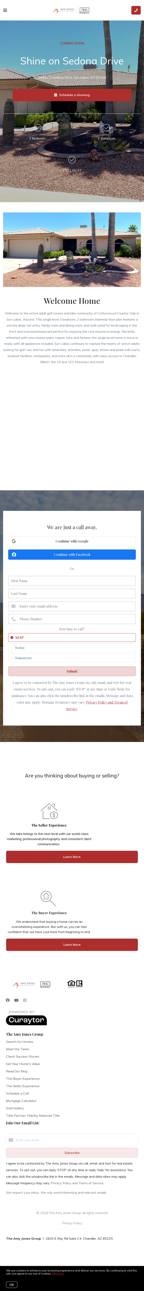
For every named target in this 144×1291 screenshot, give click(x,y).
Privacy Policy (72, 1223)
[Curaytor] (26, 1024)
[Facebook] (8, 1000)
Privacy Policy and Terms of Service (77, 1183)
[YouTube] (16, 1000)
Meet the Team (17, 1049)
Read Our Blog (16, 1071)
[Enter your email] (76, 1140)
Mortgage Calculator (21, 1101)
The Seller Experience (22, 1086)
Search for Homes (19, 1042)
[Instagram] (24, 1000)
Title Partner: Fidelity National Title (33, 1115)
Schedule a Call (17, 1093)
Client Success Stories (22, 1056)
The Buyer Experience (23, 1079)
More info (58, 1273)
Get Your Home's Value (23, 1064)
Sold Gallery (15, 1108)
